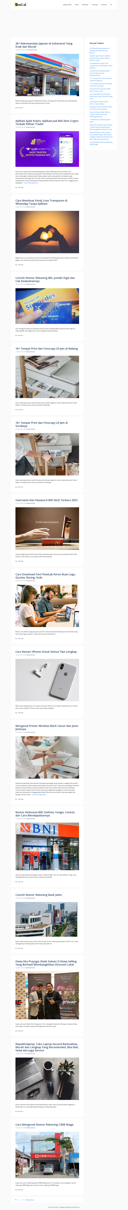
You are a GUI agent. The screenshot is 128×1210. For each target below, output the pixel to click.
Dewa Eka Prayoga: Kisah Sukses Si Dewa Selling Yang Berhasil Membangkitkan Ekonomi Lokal (46, 963)
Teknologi (95, 4)
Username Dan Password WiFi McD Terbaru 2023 (46, 500)
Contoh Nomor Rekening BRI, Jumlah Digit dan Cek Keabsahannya (45, 279)
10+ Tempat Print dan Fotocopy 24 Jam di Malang (46, 348)
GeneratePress (75, 1207)
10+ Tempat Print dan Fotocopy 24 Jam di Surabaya (41, 424)
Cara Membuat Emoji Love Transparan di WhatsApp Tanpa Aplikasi (41, 202)
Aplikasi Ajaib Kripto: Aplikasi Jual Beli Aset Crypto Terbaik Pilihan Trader (46, 122)
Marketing (85, 4)
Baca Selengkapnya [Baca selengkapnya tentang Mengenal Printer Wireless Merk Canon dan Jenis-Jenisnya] (39, 794)
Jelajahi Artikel (67, 4)
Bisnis (77, 4)
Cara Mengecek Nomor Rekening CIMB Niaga (44, 1124)
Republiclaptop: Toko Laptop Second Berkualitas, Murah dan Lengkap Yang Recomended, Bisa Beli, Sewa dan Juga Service (47, 1047)
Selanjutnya (30, 1200)
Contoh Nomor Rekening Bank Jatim (38, 895)
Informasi (104, 4)
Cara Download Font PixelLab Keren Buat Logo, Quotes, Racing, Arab (45, 575)
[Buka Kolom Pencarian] (111, 4)
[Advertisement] (64, 22)
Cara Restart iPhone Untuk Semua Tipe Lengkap (46, 651)
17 (23, 1200)
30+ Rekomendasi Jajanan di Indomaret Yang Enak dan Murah (43, 45)
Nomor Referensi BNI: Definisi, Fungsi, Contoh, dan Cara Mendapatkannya (45, 813)
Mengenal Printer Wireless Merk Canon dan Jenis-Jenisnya (47, 727)
